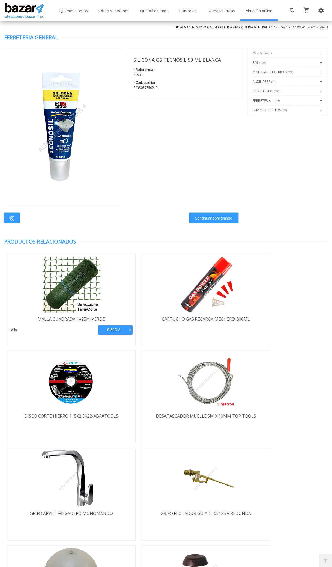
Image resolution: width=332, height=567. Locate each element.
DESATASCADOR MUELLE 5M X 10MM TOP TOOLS (287, 322)
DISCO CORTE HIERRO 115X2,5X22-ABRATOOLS (206, 322)
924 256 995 (239, 493)
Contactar (188, 10)
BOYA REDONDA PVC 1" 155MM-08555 (206, 420)
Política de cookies (40, 512)
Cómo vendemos (113, 10)
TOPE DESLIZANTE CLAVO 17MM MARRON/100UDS (287, 420)
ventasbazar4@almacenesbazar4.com (264, 508)
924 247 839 (239, 501)
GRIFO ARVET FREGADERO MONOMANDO (44, 420)
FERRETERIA (223, 27)
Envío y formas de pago (45, 489)
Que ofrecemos (154, 10)
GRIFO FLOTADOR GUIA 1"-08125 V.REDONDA (125, 420)
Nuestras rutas (221, 10)
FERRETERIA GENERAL (251, 27)
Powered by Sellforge (235, 558)
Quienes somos (73, 10)
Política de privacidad (43, 496)
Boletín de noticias (166, 511)
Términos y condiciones (45, 481)
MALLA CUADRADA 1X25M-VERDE (44, 319)
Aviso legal (32, 504)
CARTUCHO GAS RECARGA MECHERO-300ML (125, 322)
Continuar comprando (213, 218)
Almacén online (259, 10)
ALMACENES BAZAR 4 (194, 27)
